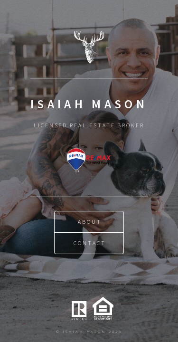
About (90, 221)
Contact (90, 243)
